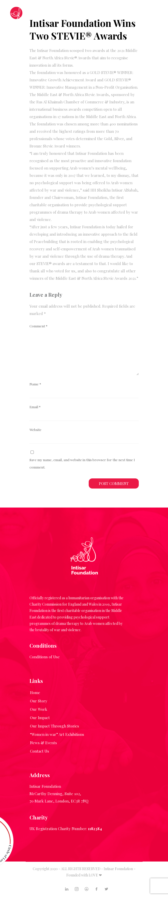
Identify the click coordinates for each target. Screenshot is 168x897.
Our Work (38, 709)
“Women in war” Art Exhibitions (57, 734)
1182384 (95, 828)
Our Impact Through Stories (54, 725)
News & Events (43, 742)
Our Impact (40, 717)
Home (35, 692)
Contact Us (39, 751)
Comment (38, 326)
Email (35, 406)
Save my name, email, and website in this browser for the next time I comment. (82, 463)
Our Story (38, 700)
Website (35, 429)
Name (35, 384)
